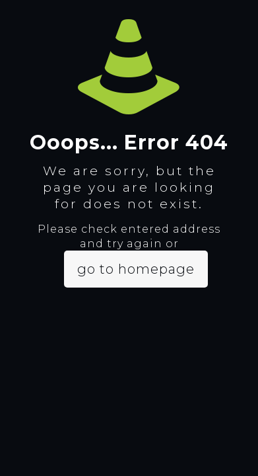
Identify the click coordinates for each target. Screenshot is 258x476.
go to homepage (136, 269)
